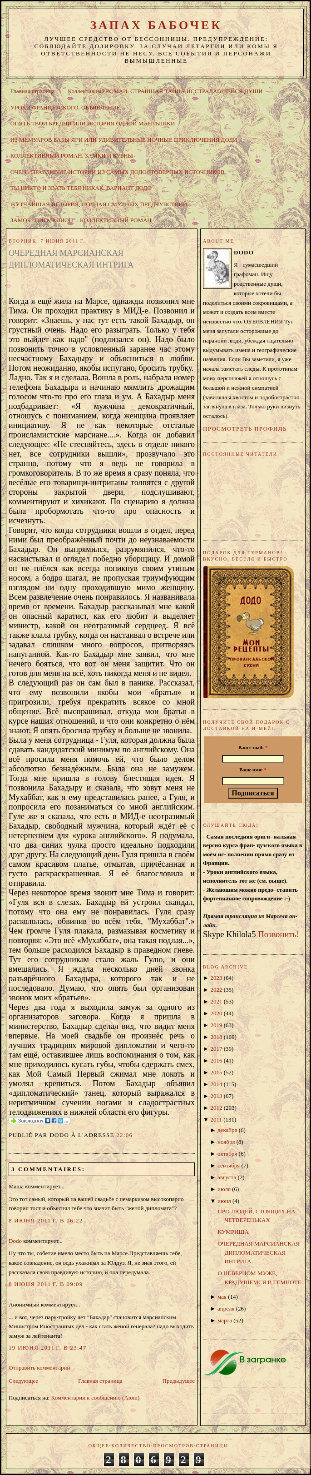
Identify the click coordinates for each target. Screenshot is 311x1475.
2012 (216, 1107)
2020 (216, 1013)
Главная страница (32, 91)
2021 (216, 1001)
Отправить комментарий (39, 1367)
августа (226, 1177)
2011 (216, 1119)
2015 (216, 1072)
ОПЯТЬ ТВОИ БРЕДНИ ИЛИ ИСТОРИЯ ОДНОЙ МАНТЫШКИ (92, 123)
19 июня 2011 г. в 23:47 (47, 1347)
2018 (216, 1036)
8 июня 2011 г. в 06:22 (46, 1220)
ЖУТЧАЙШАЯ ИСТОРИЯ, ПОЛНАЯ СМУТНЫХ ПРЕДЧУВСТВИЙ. (99, 204)
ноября (226, 1141)
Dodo (15, 1240)
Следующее (23, 1380)
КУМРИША (232, 1231)
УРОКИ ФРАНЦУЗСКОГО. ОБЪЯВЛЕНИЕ (65, 107)
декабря (227, 1130)
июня (224, 1200)
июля (224, 1189)
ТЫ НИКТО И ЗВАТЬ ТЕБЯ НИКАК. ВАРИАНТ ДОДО (81, 187)
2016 (216, 1060)
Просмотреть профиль (245, 428)
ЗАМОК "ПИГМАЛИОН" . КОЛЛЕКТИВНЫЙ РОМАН (81, 220)
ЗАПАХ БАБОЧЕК (156, 25)
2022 (216, 989)
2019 (216, 1025)
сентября (228, 1165)
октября (227, 1153)
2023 (216, 977)
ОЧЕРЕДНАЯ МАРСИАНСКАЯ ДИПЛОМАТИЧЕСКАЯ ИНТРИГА (71, 258)
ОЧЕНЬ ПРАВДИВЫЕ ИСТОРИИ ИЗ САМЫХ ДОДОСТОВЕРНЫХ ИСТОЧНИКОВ (117, 172)
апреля (225, 1308)
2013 (216, 1096)
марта (224, 1320)
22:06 (124, 1135)
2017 (216, 1048)
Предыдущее (179, 1380)
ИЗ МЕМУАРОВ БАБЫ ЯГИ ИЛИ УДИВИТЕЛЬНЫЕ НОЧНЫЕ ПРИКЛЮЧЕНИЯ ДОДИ (123, 139)
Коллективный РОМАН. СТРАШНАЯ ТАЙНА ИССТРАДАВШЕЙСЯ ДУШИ (165, 91)
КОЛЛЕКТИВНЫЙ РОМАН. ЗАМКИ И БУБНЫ (71, 155)
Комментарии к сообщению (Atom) (95, 1397)
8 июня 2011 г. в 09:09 (46, 1284)
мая (222, 1296)
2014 (216, 1084)
